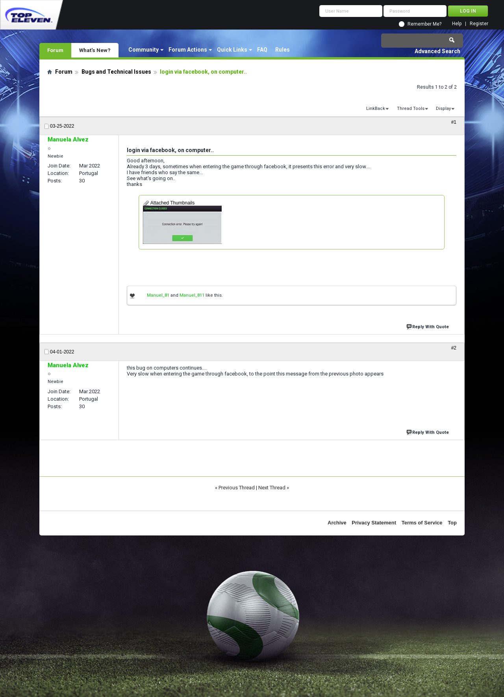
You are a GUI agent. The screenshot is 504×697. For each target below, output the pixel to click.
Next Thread (271, 488)
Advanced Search (437, 51)
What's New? (95, 50)
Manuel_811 (192, 295)
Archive (337, 523)
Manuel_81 (158, 295)
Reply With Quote (428, 326)
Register (479, 24)
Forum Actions (188, 49)
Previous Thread (237, 488)
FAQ (262, 49)
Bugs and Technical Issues (116, 72)
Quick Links (232, 49)
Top (452, 523)
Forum (55, 50)
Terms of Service (422, 523)
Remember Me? (424, 24)
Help (456, 24)
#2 (453, 348)
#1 (453, 122)
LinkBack (375, 108)
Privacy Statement (374, 523)
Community (143, 49)
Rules (282, 49)
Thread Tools (410, 108)
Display (443, 108)
